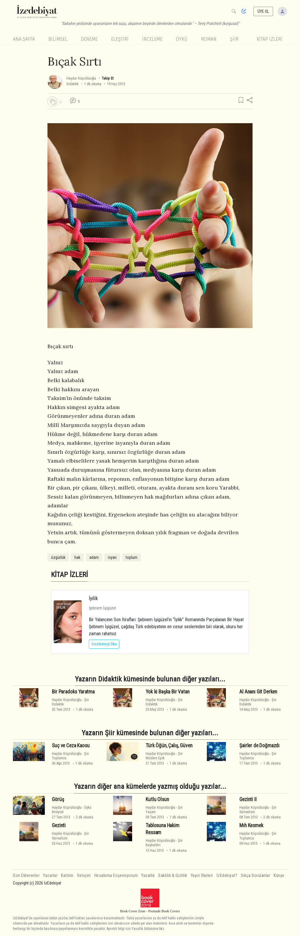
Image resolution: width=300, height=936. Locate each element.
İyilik (93, 598)
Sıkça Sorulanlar (255, 875)
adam (94, 557)
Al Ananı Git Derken (258, 692)
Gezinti (59, 825)
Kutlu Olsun (157, 799)
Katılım (67, 875)
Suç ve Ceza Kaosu (70, 745)
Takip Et (107, 78)
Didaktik (73, 84)
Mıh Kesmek (251, 825)
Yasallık (148, 875)
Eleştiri (120, 39)
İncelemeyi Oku (104, 644)
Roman (209, 39)
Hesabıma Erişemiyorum (116, 875)
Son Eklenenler (26, 875)
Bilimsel (57, 39)
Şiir (234, 39)
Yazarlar (50, 875)
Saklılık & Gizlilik (172, 875)
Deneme (89, 39)
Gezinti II (247, 799)
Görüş (58, 799)
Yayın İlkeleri (202, 875)
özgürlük (58, 557)
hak (77, 557)
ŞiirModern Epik (164, 755)
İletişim (84, 875)
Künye (279, 875)
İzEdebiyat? (227, 875)
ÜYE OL (263, 11)
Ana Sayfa (24, 39)
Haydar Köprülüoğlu (81, 78)
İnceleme (152, 39)
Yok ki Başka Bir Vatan (167, 692)
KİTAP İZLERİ (269, 39)
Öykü (182, 39)
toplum (131, 557)
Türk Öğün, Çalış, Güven (169, 745)
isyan (112, 557)
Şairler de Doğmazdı (259, 745)
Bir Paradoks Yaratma (73, 692)
